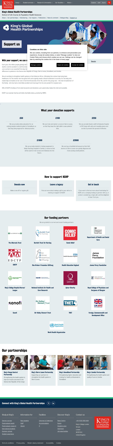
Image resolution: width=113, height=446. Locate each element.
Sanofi (15, 313)
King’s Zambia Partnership (96, 372)
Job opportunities (62, 431)
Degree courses (7, 420)
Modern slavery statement (35, 443)
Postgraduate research (9, 426)
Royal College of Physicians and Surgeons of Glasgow (98, 289)
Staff (99, 2)
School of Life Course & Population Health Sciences (21, 15)
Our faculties (59, 2)
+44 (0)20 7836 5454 (82, 420)
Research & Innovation (44, 2)
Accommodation (44, 423)
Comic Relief (70, 243)
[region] (57, 57)
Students (93, 2)
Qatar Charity (70, 288)
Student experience (8, 434)
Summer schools (7, 431)
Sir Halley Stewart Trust (42, 313)
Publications (42, 18)
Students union (61, 426)
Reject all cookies (63, 65)
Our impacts (33, 18)
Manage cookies (36, 65)
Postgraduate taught (8, 423)
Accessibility (49, 443)
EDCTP (15, 264)
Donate (93, 61)
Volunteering (23, 18)
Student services (28, 2)
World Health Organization (56, 332)
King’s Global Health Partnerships (17, 11)
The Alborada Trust (15, 243)
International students (8, 429)
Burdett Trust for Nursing (42, 243)
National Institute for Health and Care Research (43, 289)
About (69, 2)
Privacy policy (20, 443)
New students (25, 420)
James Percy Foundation (98, 265)
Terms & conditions (8, 443)
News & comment (52, 18)
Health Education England (70, 265)
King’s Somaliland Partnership (69, 372)
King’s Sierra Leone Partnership (42, 372)
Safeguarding (64, 18)
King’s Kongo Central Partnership (11, 373)
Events (59, 423)
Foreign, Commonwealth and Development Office (98, 314)
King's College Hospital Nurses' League (15, 289)
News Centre (61, 420)
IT (39, 426)
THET (70, 313)
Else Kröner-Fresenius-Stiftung (42, 265)
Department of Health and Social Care (98, 238)
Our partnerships (12, 18)
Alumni (104, 2)
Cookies (58, 443)
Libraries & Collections (46, 420)
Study (17, 2)
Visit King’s (60, 429)
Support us (73, 18)
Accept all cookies (77, 65)
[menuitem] (18, 2)
